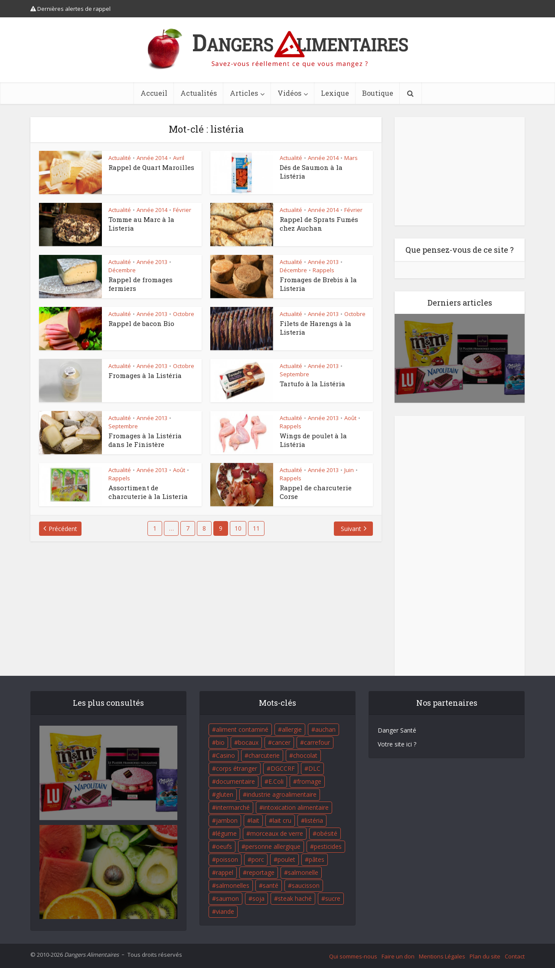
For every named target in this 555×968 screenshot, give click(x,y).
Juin (349, 470)
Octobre (183, 314)
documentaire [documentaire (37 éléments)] (235, 781)
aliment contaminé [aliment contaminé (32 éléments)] (242, 729)
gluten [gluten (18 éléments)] (224, 794)
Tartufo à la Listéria (312, 383)
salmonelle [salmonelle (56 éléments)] (303, 872)
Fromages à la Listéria (145, 375)
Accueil (153, 93)
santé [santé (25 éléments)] (270, 885)
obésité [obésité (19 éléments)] (327, 833)
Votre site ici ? (397, 744)
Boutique (377, 93)
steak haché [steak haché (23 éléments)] (295, 898)
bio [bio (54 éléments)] (220, 742)
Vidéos (289, 93)
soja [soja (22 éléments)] (258, 898)
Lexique (335, 93)
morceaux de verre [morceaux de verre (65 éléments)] (276, 833)
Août (350, 418)
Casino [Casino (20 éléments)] (225, 755)
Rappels (323, 270)
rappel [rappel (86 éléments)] (224, 872)
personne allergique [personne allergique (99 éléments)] (272, 846)
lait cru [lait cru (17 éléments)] (282, 820)
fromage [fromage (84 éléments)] (309, 781)
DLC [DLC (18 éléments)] (314, 768)
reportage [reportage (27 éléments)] (260, 872)
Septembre (294, 374)
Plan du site (485, 956)
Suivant (351, 529)
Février (182, 210)
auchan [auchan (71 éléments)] (325, 729)
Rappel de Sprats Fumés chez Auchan (319, 223)
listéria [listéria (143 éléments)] (314, 820)
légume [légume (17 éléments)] (226, 833)
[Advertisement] (460, 171)
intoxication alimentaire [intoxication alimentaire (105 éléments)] (296, 807)
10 (238, 528)
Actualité (119, 158)
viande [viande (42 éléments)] (225, 911)
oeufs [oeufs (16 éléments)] (224, 846)
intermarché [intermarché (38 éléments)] (233, 807)
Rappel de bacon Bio (141, 323)
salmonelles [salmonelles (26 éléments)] (232, 885)
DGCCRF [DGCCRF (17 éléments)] (283, 768)
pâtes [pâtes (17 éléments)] (316, 859)
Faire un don (398, 956)
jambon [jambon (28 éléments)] (227, 820)
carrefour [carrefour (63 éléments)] (317, 742)
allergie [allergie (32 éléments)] (292, 729)
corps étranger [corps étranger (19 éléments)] (236, 768)
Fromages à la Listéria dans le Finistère (145, 440)
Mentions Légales (442, 956)
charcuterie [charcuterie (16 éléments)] (264, 755)
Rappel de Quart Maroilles (151, 167)
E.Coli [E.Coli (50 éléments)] (276, 781)
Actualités (198, 93)
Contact (515, 956)
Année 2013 (152, 262)
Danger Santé (397, 730)
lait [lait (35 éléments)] (255, 820)
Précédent (63, 529)
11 (256, 528)
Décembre (122, 270)
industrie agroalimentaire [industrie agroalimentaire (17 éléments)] (282, 794)
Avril (178, 158)
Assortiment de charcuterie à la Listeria (148, 492)
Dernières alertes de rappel (70, 9)
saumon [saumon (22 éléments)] (227, 898)
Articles (244, 93)
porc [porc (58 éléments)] (257, 859)
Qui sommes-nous (353, 956)
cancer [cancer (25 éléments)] (281, 742)
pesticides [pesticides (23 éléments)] (328, 846)
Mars (351, 158)
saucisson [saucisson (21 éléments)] (306, 885)
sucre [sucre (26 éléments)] (332, 898)
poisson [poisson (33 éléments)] (227, 859)
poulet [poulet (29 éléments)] (286, 859)
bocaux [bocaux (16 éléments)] (248, 742)
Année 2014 (152, 158)
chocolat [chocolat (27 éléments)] (305, 755)
